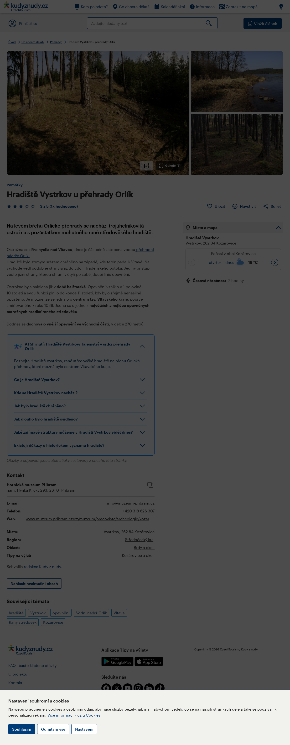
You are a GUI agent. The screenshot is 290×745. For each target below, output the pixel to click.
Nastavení (84, 729)
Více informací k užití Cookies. (74, 715)
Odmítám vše (53, 729)
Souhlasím (21, 729)
